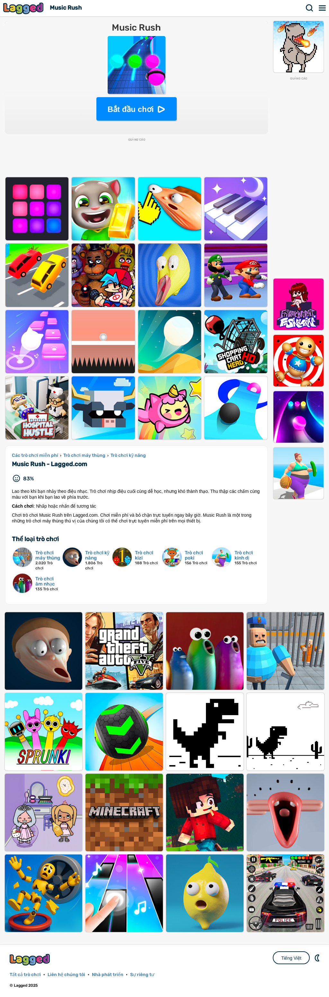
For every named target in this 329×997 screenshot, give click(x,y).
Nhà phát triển (107, 974)
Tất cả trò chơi (25, 974)
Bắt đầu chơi (131, 109)
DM (317, 957)
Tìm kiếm (309, 8)
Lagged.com (30, 959)
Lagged (24, 8)
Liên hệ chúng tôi (66, 974)
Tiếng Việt (291, 958)
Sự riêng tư (142, 974)
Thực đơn (322, 8)
